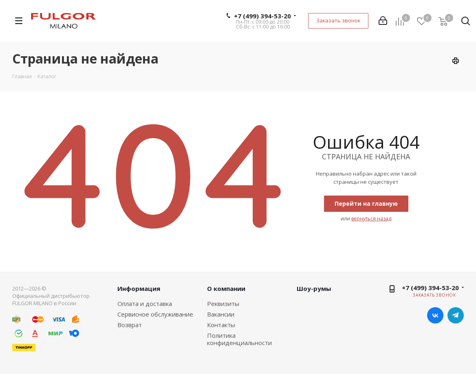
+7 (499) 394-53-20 (262, 16)
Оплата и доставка (144, 303)
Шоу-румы (314, 288)
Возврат (129, 325)
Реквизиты (223, 303)
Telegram (455, 315)
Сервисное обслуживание (155, 314)
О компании (226, 288)
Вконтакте (435, 315)
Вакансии (220, 314)
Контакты (221, 325)
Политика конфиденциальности (239, 339)
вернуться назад (371, 218)
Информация (138, 288)
